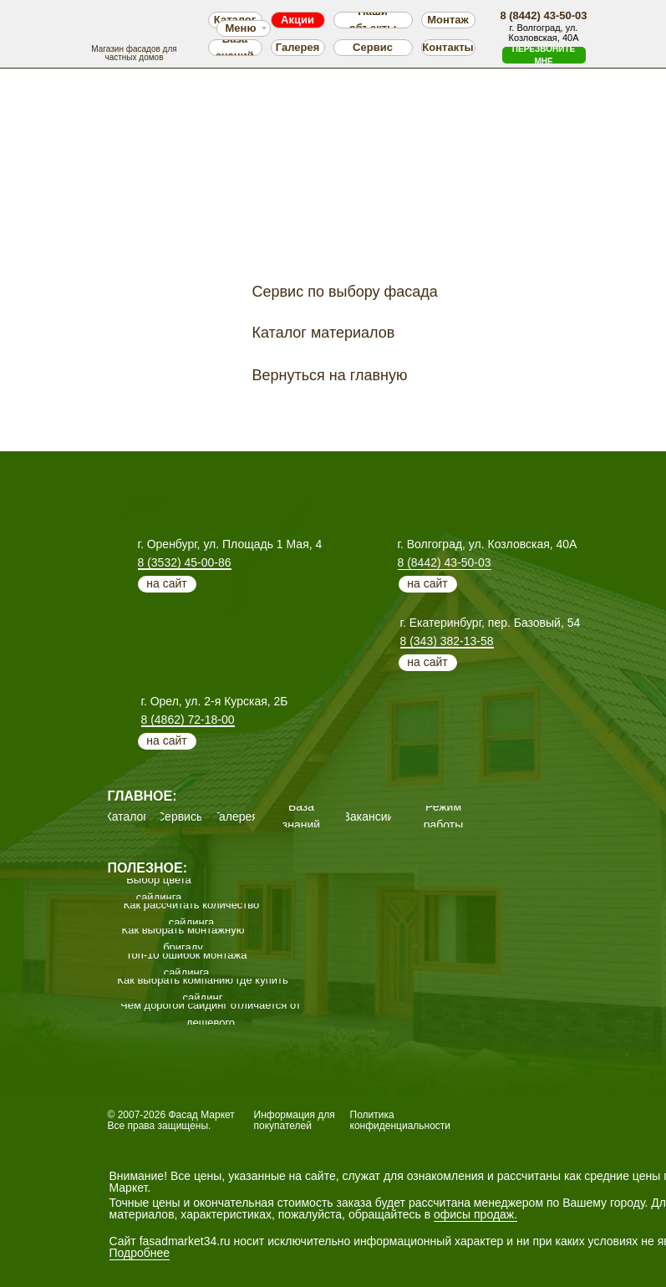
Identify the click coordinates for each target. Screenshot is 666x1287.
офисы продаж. (475, 1214)
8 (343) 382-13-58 (447, 641)
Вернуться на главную (330, 375)
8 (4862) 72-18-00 (188, 719)
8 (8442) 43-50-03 (444, 562)
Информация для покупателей (294, 1120)
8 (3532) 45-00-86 (184, 562)
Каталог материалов (323, 332)
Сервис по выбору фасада (345, 291)
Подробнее (139, 1252)
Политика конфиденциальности (400, 1120)
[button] (544, 55)
